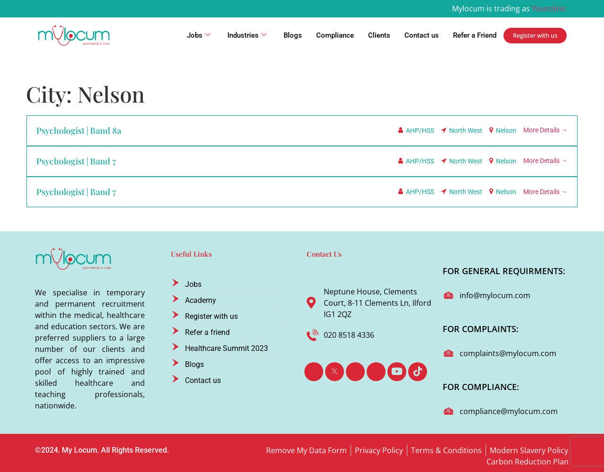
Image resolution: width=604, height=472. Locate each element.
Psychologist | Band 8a (78, 130)
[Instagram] (376, 371)
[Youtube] (396, 371)
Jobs (198, 35)
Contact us (421, 35)
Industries (247, 35)
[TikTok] (417, 371)
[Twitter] (334, 371)
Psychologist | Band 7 (76, 161)
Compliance (335, 35)
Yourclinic (549, 8)
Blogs (293, 35)
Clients (379, 35)
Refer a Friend (474, 35)
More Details (545, 130)
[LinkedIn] (355, 371)
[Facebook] (313, 371)
